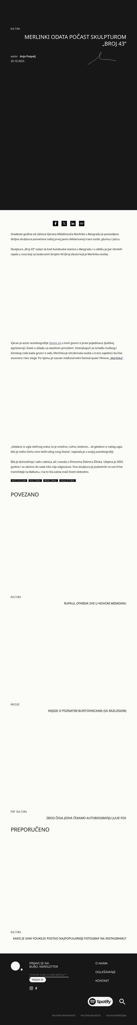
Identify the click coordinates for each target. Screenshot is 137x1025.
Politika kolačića (91, 1015)
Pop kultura (19, 811)
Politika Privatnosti (63, 1015)
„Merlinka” (116, 358)
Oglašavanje (105, 972)
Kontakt (102, 981)
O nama (101, 963)
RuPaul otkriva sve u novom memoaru (95, 603)
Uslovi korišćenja (116, 1015)
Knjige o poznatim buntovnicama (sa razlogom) (87, 711)
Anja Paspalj (28, 56)
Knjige (15, 704)
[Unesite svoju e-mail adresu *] (49, 974)
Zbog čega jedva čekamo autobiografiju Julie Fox (86, 818)
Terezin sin (55, 343)
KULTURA (15, 28)
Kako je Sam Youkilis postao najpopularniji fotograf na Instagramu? (69, 938)
